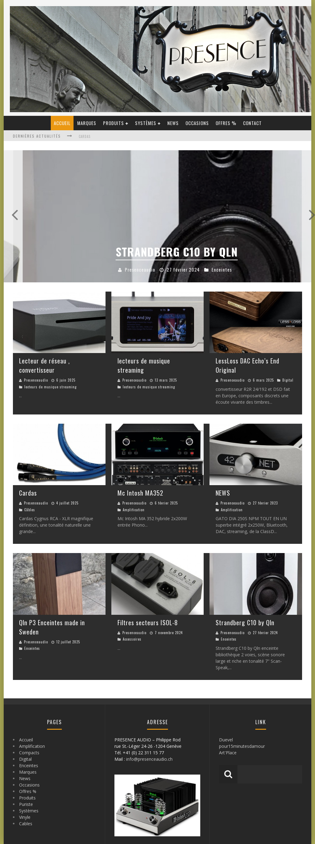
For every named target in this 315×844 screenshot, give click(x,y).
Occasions (197, 123)
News (173, 123)
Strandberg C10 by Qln (245, 622)
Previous (14, 216)
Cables (25, 823)
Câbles (29, 509)
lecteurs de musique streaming (50, 386)
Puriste (26, 804)
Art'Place (228, 753)
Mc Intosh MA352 (140, 492)
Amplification (134, 509)
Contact (252, 123)
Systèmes (145, 123)
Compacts (29, 753)
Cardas (84, 136)
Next (300, 216)
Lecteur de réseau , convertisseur (44, 365)
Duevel (226, 740)
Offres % (226, 123)
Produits (113, 123)
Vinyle (24, 817)
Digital (287, 380)
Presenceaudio (36, 380)
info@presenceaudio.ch (149, 759)
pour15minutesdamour (242, 746)
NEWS (223, 492)
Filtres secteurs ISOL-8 (148, 622)
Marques (86, 123)
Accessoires (97, 269)
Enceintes (32, 648)
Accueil (62, 123)
